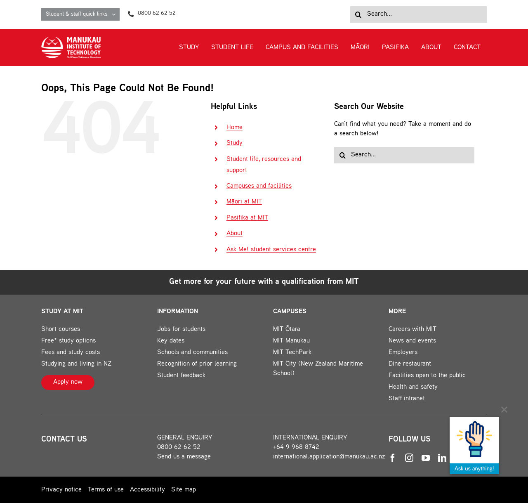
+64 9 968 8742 (296, 447)
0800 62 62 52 (178, 447)
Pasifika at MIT (247, 218)
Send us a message (184, 457)
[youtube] (426, 458)
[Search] (358, 14)
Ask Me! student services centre (271, 250)
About (234, 234)
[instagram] (409, 458)
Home (234, 128)
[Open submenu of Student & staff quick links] (116, 14)
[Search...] (418, 14)
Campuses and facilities (259, 186)
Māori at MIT (244, 202)
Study (234, 143)
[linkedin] (442, 458)
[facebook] (393, 458)
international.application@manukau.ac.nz (329, 457)
